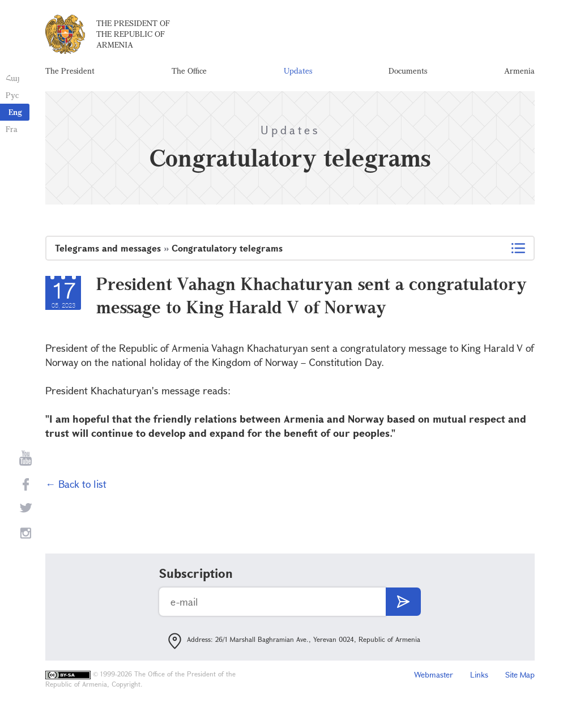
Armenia (519, 70)
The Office (189, 70)
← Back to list (75, 484)
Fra (12, 129)
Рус (12, 95)
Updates (298, 70)
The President (70, 70)
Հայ (13, 78)
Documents (408, 70)
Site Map (520, 674)
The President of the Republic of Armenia (133, 34)
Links (479, 674)
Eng (15, 112)
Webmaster (433, 674)
